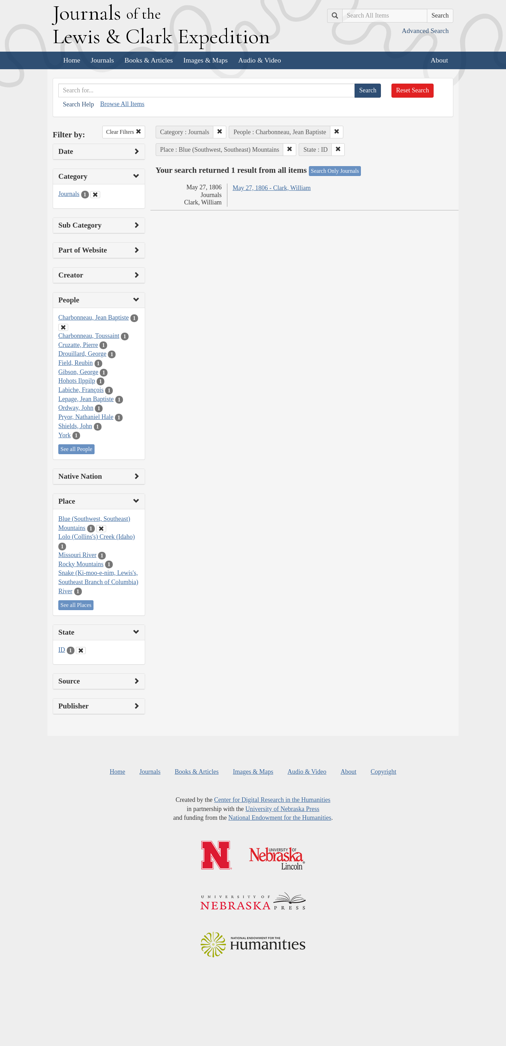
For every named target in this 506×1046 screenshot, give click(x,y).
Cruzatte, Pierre (78, 344)
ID (61, 649)
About (439, 60)
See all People (76, 449)
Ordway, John (75, 407)
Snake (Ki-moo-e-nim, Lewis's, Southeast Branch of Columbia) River (98, 581)
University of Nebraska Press (282, 808)
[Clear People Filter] (63, 327)
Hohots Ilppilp (76, 380)
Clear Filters (123, 132)
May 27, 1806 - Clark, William (272, 187)
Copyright (383, 771)
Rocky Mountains (81, 564)
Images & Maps (205, 60)
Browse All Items (122, 103)
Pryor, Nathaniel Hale (85, 416)
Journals (102, 60)
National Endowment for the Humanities (279, 817)
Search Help (78, 104)
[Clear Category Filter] (95, 194)
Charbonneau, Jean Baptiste (93, 317)
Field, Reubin (75, 362)
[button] (219, 132)
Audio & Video (259, 60)
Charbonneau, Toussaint (88, 335)
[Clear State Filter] (81, 650)
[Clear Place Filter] (101, 528)
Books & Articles (148, 60)
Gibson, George (78, 371)
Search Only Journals (335, 171)
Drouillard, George (82, 353)
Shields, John (75, 426)
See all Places (75, 605)
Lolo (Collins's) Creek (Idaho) (96, 536)
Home (71, 60)
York (64, 435)
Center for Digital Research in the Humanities (272, 799)
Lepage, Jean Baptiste (85, 399)
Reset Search (412, 90)
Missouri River (77, 554)
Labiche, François (81, 389)
